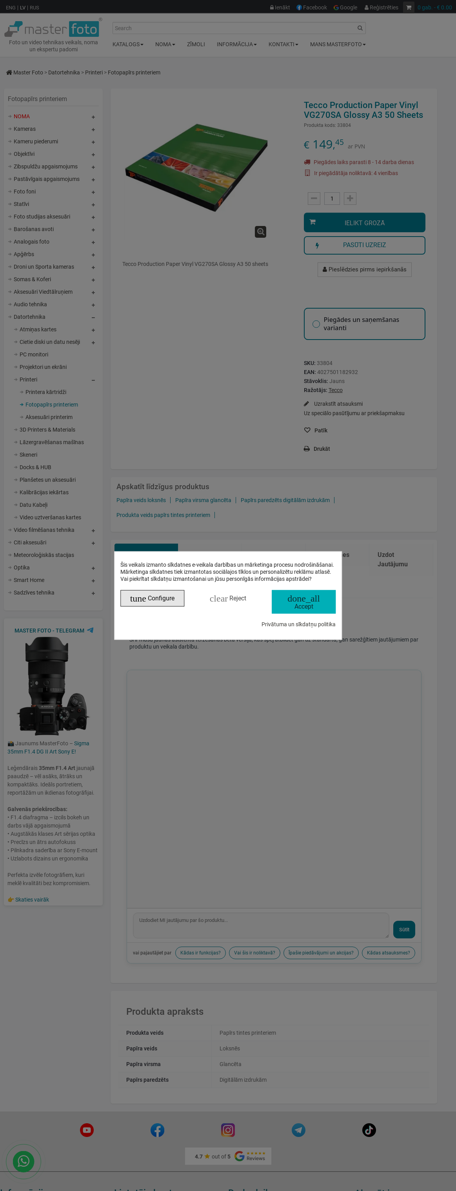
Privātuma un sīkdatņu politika (299, 624)
